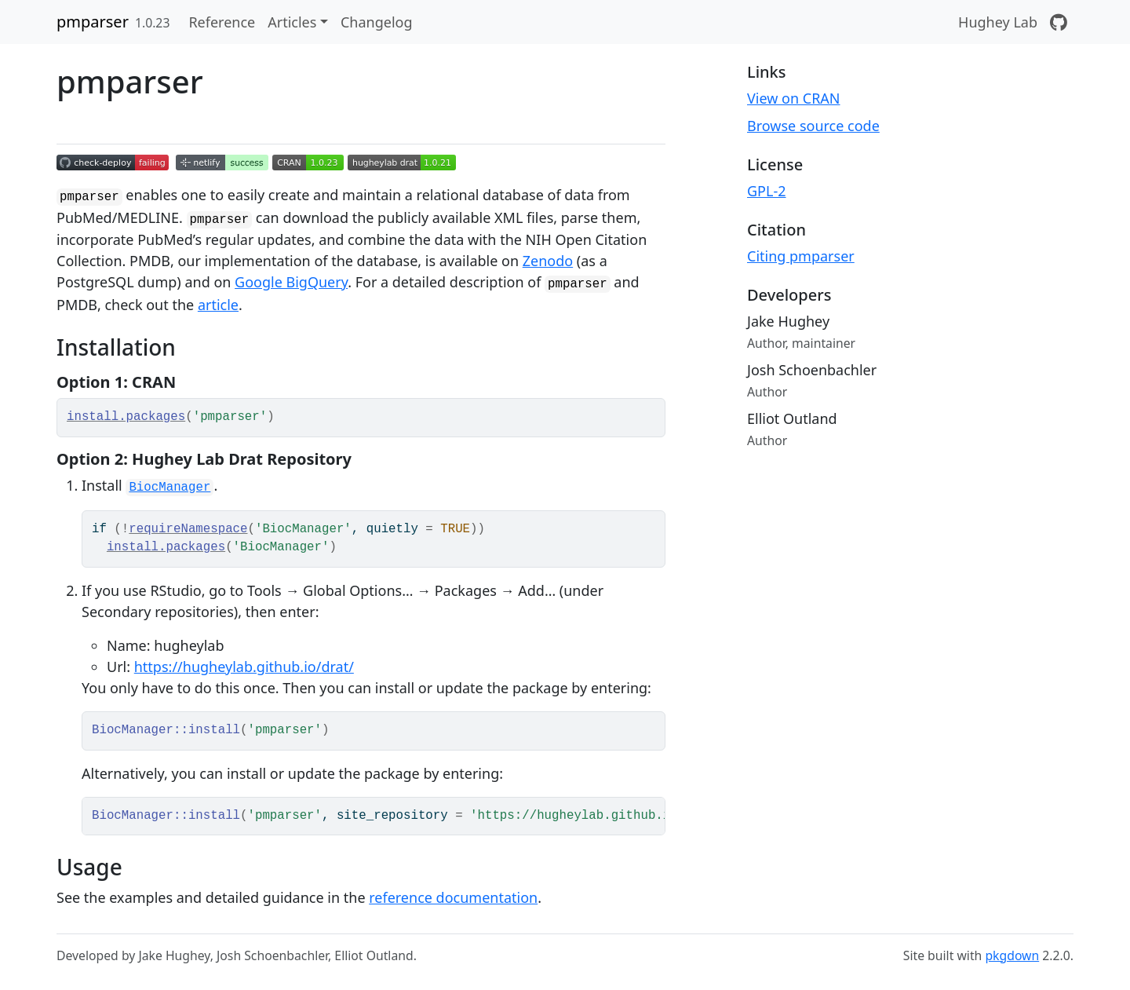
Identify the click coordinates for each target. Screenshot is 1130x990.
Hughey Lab (997, 22)
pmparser (92, 21)
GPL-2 (766, 190)
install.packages (126, 417)
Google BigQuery (291, 281)
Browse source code (813, 125)
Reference (221, 22)
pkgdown (1012, 955)
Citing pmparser (801, 256)
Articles (292, 22)
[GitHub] (1059, 22)
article (218, 304)
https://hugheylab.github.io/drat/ (244, 666)
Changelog (377, 22)
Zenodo (548, 260)
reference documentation (453, 897)
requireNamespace (188, 529)
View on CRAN (793, 98)
